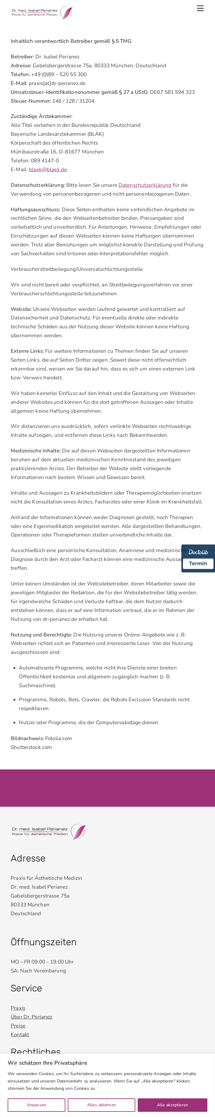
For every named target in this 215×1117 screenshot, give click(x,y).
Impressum (24, 779)
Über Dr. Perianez (31, 1016)
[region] (107, 1085)
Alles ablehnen (101, 1105)
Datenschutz (26, 788)
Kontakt (20, 1033)
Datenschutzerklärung (145, 185)
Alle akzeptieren (172, 1105)
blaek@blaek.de (48, 169)
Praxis (18, 1007)
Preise (18, 1024)
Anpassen (36, 1105)
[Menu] (200, 8)
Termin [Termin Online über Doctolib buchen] (198, 563)
